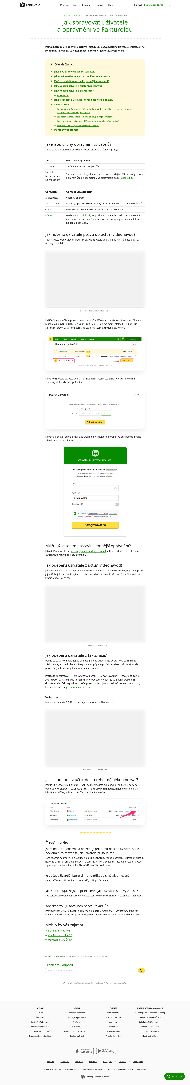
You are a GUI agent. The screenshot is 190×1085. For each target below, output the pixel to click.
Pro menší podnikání (76, 1012)
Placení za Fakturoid (59, 930)
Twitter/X (122, 1061)
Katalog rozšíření (77, 1036)
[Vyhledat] (141, 970)
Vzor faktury (113, 1022)
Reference (44, 1022)
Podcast (50, 1061)
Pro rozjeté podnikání (77, 1017)
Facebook (65, 1061)
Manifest (64, 5)
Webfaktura (113, 1026)
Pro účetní (76, 1026)
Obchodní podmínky (40, 1026)
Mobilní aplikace (113, 1031)
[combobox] (91, 970)
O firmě (40, 1012)
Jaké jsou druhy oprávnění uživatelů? (75, 71)
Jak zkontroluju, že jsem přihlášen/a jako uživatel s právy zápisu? (88, 121)
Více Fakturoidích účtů (60, 935)
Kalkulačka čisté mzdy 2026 (150, 1022)
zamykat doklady (82, 215)
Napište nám (79, 983)
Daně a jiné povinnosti (150, 1031)
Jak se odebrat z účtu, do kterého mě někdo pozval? (83, 99)
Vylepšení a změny (113, 1036)
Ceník (75, 5)
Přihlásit (138, 5)
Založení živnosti (147, 1026)
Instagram (107, 1061)
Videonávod (62, 95)
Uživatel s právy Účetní (60, 939)
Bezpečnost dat (35, 1036)
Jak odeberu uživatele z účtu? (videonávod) (78, 86)
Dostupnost (138, 1061)
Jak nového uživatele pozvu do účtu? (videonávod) (82, 76)
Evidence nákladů (113, 1017)
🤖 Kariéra (40, 1017)
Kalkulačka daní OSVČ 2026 (150, 1017)
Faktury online (113, 1012)
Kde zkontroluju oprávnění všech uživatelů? (78, 125)
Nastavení (78, 15)
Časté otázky (61, 104)
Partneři (34, 1022)
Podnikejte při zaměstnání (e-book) (150, 1012)
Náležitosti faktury (150, 1036)
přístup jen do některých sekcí (88, 551)
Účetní (48, 215)
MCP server (84, 1031)
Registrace (153, 5)
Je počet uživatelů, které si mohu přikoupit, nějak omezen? (85, 116)
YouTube (79, 1061)
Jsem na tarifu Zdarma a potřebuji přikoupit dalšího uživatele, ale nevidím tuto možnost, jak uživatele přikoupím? (92, 851)
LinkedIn (92, 1061)
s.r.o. (158, 1026)
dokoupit (127, 177)
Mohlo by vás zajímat (66, 129)
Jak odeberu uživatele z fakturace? (74, 90)
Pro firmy (76, 1022)
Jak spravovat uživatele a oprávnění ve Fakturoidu (106, 15)
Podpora (86, 5)
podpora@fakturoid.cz (78, 687)
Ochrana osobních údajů (40, 1031)
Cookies (47, 1036)
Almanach (99, 5)
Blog (110, 5)
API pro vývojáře (71, 1031)
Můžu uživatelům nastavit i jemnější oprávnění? (81, 81)
